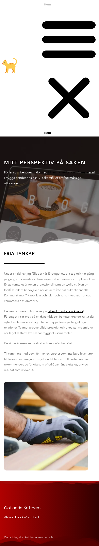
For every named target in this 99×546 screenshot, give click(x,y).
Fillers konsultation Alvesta (65, 311)
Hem (47, 5)
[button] (69, 69)
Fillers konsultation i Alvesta (68, 172)
